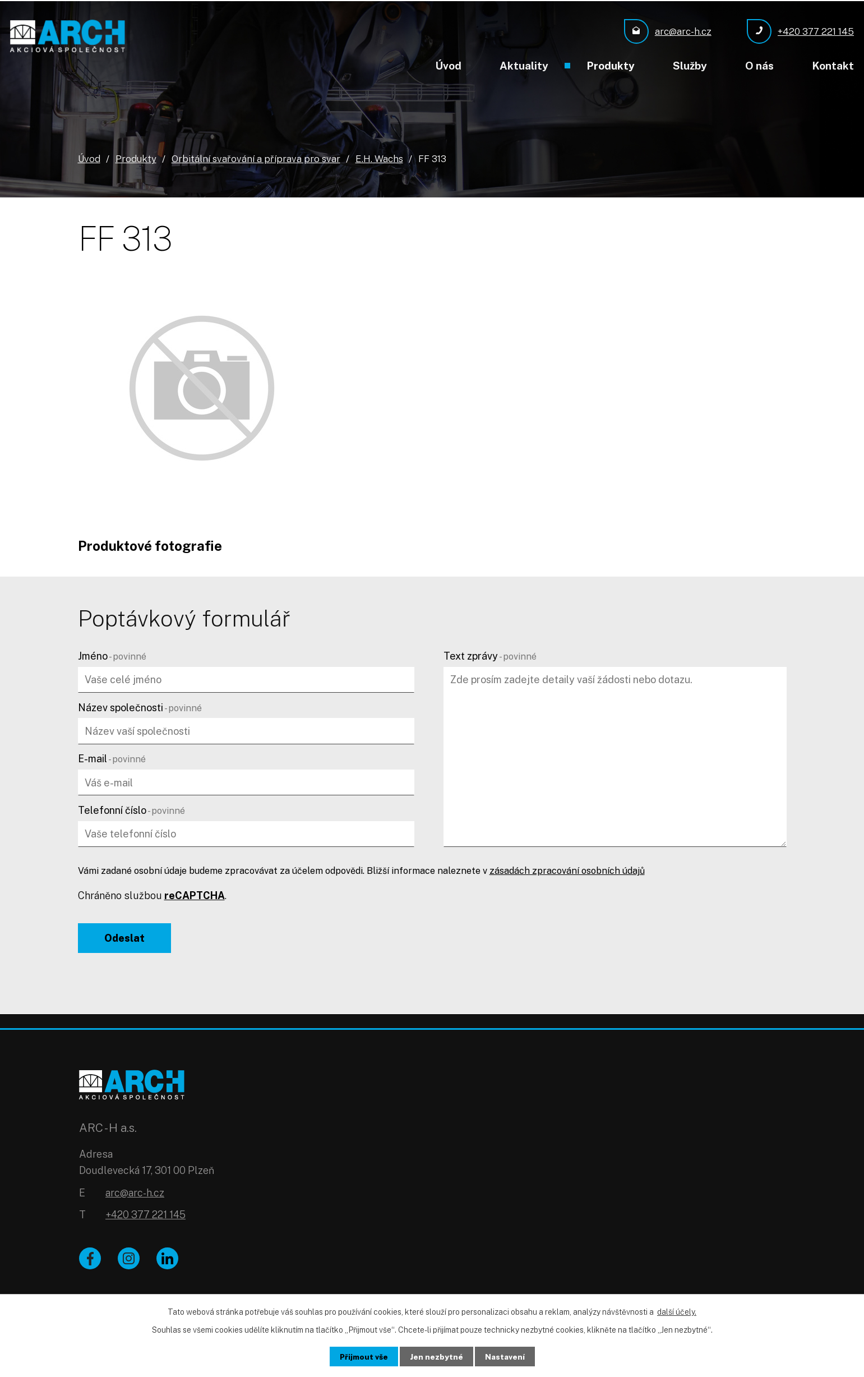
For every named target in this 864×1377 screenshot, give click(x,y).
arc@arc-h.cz (134, 1195)
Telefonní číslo (131, 810)
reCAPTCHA (194, 895)
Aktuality (524, 65)
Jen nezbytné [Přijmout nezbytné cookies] (436, 1356)
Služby (690, 65)
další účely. (676, 1311)
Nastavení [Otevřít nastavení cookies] (505, 1356)
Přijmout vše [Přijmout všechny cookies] (363, 1356)
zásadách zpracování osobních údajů (567, 870)
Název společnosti (140, 707)
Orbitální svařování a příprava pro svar (256, 158)
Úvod (448, 65)
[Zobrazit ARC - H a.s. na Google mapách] (609, 1152)
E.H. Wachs (379, 158)
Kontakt (833, 65)
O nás (759, 65)
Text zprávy (490, 655)
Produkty (610, 65)
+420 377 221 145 (145, 1217)
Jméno (112, 655)
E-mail (112, 758)
